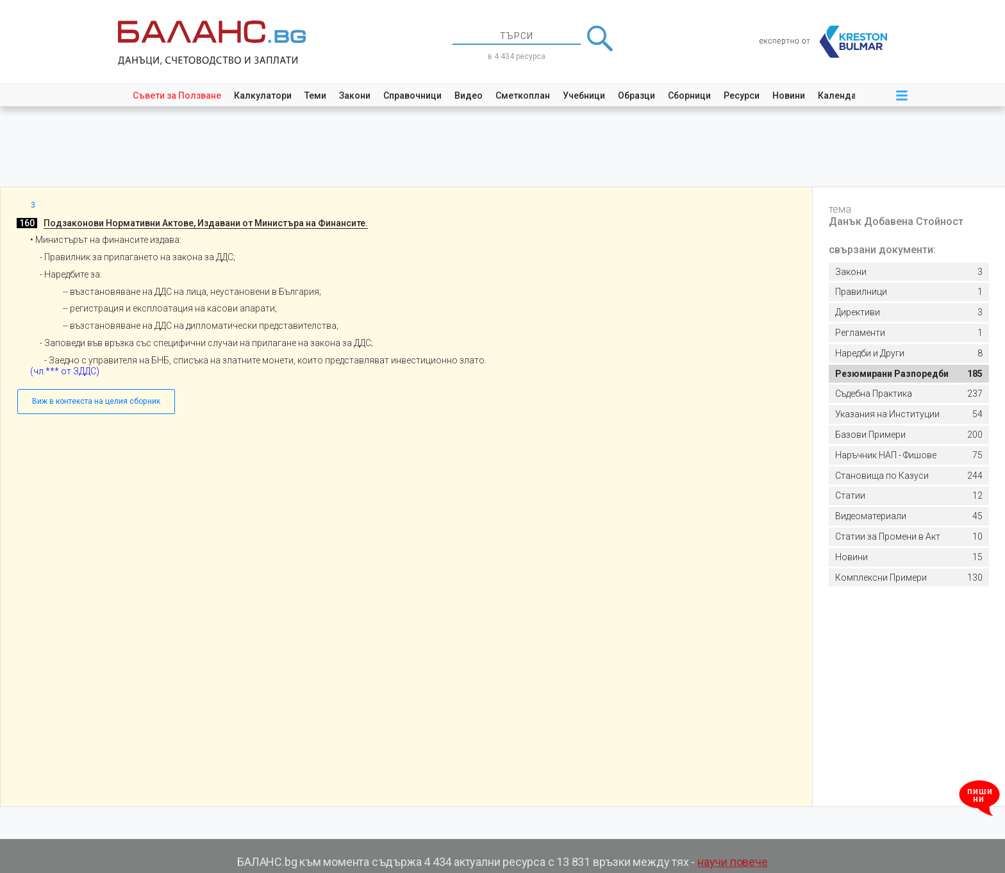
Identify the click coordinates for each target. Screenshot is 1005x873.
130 (909, 577)
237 (909, 393)
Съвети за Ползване (177, 95)
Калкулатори (263, 95)
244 (909, 475)
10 (909, 536)
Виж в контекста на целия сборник (96, 401)
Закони (354, 95)
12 (909, 495)
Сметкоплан (522, 95)
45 (909, 516)
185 (909, 374)
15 (909, 557)
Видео (468, 95)
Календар (839, 95)
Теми (315, 95)
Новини (788, 95)
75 (909, 455)
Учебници (584, 95)
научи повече (732, 862)
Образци (636, 95)
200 (909, 434)
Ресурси (742, 95)
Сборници (689, 95)
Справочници (412, 95)
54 (909, 414)
